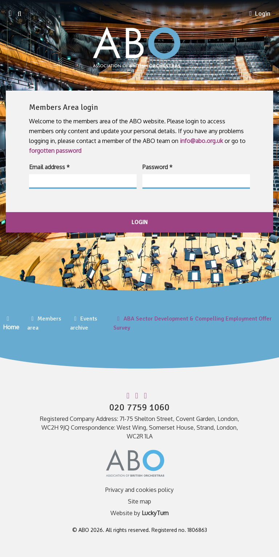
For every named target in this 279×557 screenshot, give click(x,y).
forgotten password (55, 150)
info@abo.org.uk (201, 140)
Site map (139, 501)
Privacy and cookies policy (139, 489)
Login (259, 13)
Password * (157, 167)
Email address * (49, 167)
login (139, 222)
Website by (139, 513)
